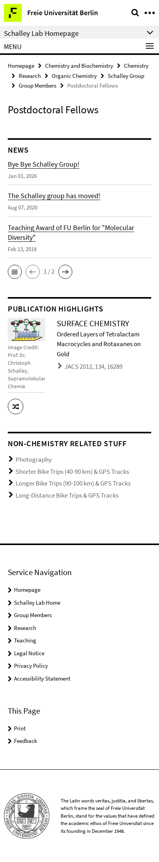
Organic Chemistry (74, 75)
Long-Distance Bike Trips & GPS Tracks (67, 495)
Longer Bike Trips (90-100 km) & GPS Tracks (73, 483)
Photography (34, 459)
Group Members (37, 85)
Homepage (21, 65)
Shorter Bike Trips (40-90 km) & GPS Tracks (72, 471)
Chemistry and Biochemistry (79, 65)
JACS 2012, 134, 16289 (93, 366)
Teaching (25, 640)
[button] (15, 272)
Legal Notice (29, 653)
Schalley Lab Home (37, 602)
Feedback (25, 740)
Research (30, 75)
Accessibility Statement (42, 678)
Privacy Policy (31, 665)
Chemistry (136, 65)
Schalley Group (126, 75)
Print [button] (20, 728)
